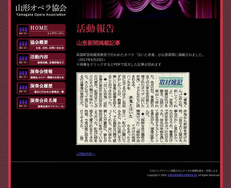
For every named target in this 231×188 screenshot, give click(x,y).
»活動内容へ (85, 154)
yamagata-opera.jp (182, 175)
